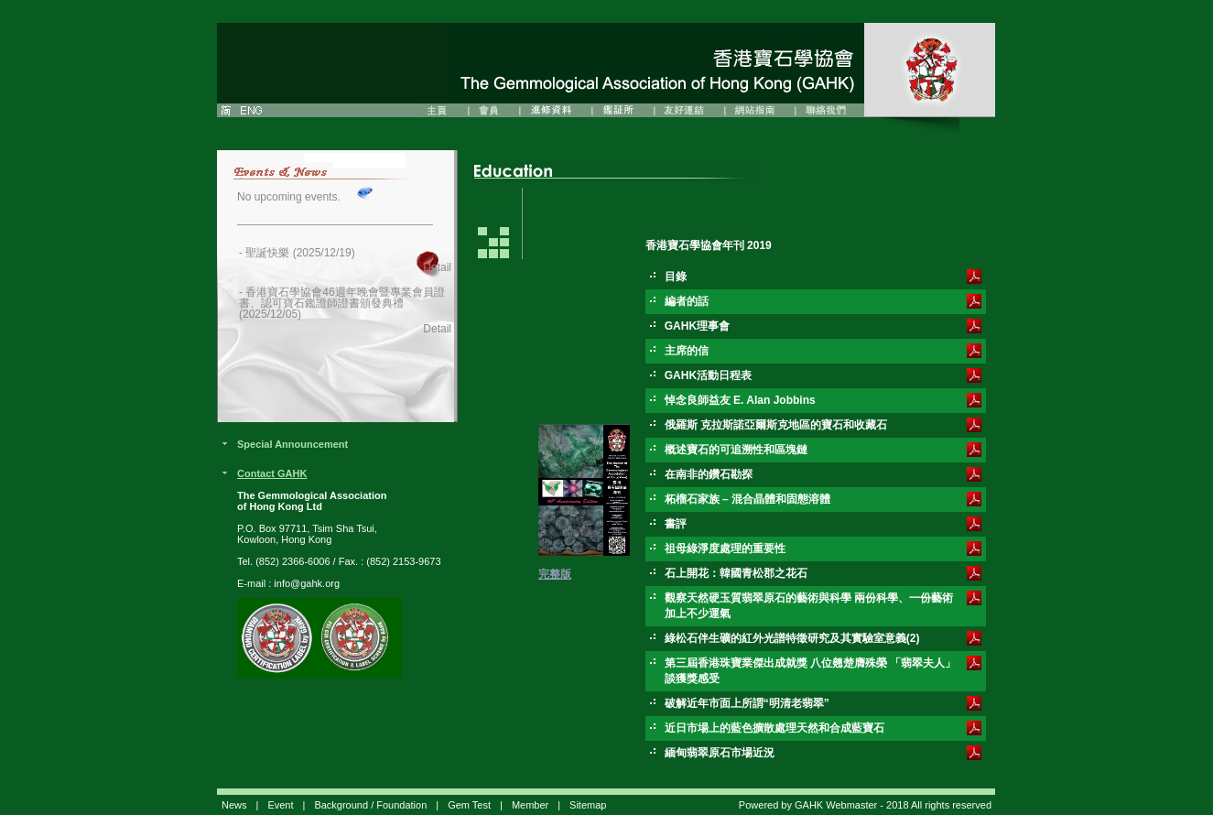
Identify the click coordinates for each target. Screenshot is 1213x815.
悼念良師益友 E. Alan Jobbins (740, 400)
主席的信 (687, 350)
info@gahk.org (307, 583)
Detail (437, 267)
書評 (676, 523)
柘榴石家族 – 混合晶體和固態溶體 (747, 499)
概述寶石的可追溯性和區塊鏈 (736, 449)
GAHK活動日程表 (708, 375)
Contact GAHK (272, 473)
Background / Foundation (370, 804)
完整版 (554, 574)
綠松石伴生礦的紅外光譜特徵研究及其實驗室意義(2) (792, 638)
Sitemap (587, 804)
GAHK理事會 (697, 326)
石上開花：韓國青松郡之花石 (736, 573)
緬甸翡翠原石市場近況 (719, 752)
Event (280, 804)
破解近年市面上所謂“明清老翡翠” (747, 703)
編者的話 (687, 301)
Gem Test (469, 804)
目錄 (676, 276)
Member (530, 804)
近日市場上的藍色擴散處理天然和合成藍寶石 (774, 728)
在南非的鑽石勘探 (709, 474)
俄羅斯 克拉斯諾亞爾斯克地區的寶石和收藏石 (776, 424)
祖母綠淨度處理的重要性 (725, 548)
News (234, 804)
